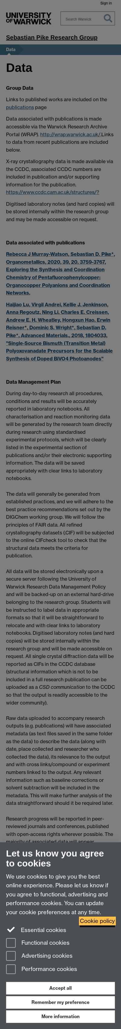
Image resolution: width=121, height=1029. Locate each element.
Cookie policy (97, 921)
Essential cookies (36, 930)
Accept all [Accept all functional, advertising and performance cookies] (60, 988)
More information (60, 1016)
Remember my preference (60, 1002)
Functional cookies (38, 943)
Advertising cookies (39, 956)
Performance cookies (41, 969)
